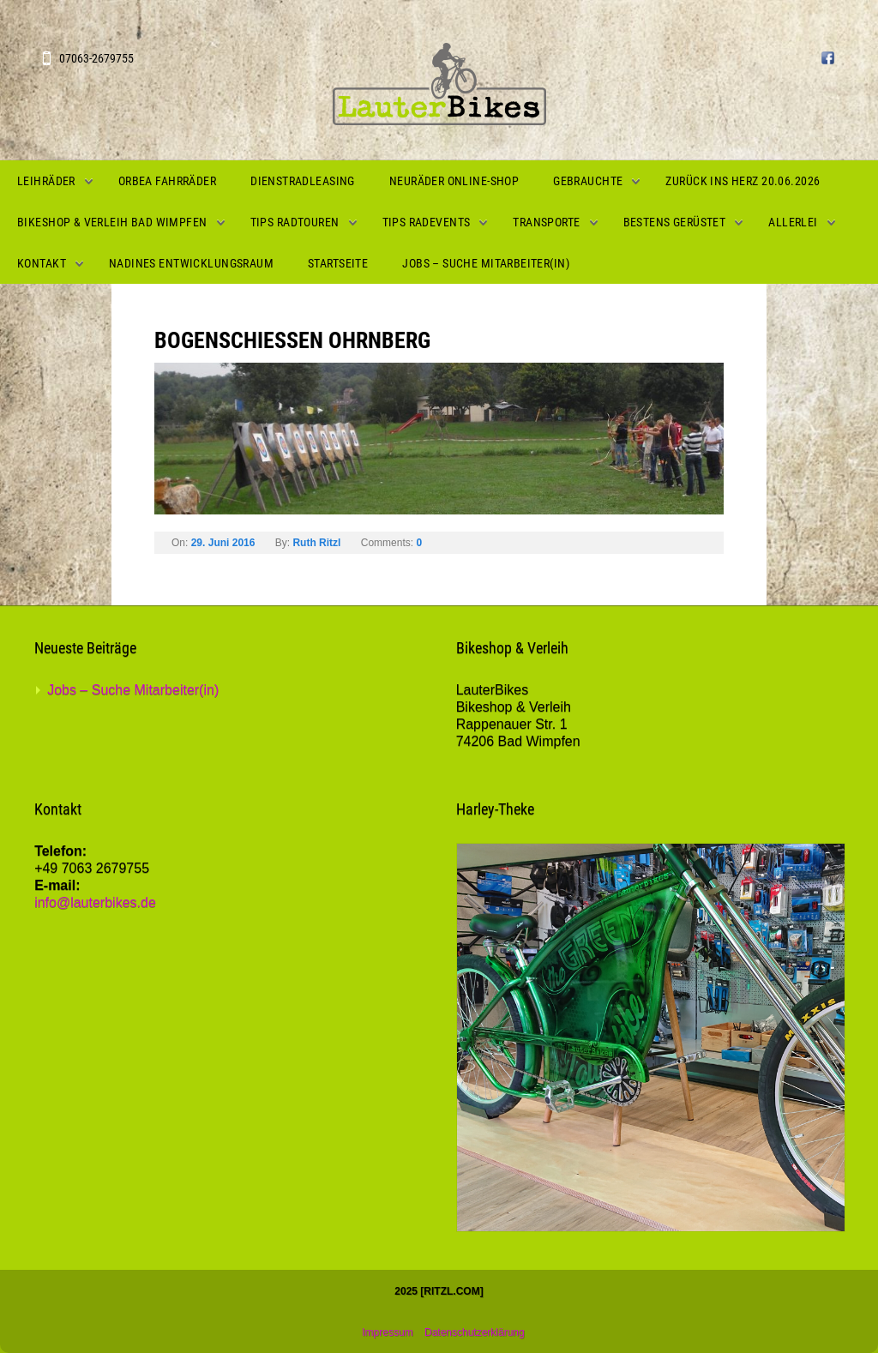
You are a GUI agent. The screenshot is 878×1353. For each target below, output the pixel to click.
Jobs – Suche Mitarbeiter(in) (485, 263)
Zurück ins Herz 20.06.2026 (742, 181)
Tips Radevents (426, 222)
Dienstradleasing (302, 181)
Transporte (546, 222)
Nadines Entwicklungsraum (191, 263)
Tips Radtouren (295, 222)
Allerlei (792, 222)
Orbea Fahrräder (167, 181)
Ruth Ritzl (316, 543)
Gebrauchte (587, 181)
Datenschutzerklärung (474, 1332)
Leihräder (46, 181)
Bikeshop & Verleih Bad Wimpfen (112, 222)
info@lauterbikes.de (95, 902)
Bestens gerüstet (674, 222)
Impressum (387, 1332)
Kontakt (41, 263)
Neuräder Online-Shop (454, 181)
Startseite (338, 263)
